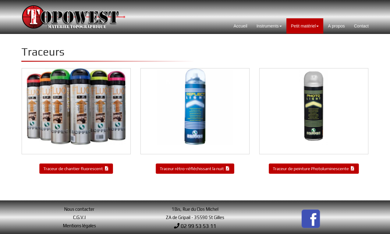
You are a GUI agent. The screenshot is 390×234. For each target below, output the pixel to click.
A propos (336, 26)
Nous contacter (79, 209)
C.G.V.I (79, 217)
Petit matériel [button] (305, 26)
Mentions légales (79, 225)
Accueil (240, 26)
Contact (361, 26)
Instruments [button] (269, 26)
